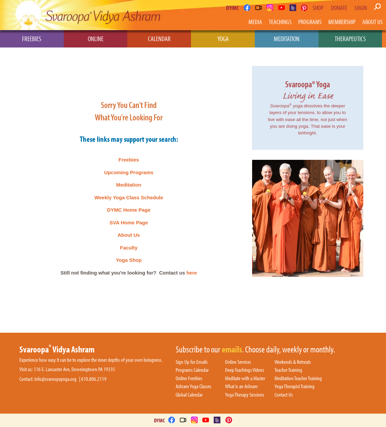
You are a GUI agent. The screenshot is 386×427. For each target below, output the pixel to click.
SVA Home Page (129, 222)
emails (232, 350)
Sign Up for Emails (192, 362)
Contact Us (283, 395)
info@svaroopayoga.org (55, 379)
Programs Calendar (192, 370)
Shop (318, 7)
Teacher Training (288, 370)
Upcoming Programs (129, 172)
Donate (339, 7)
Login (361, 7)
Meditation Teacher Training (298, 379)
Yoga (223, 38)
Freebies (31, 38)
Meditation (287, 38)
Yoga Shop (129, 260)
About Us (372, 21)
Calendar (159, 38)
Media (255, 21)
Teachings (280, 21)
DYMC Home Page (129, 210)
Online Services (238, 362)
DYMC (232, 7)
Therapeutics (350, 38)
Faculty (129, 247)
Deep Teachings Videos (244, 370)
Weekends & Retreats (292, 362)
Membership (342, 21)
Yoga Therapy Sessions (244, 395)
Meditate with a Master (245, 379)
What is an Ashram (241, 387)
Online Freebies (189, 379)
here (191, 273)
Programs (310, 21)
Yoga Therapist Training (294, 387)
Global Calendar (189, 395)
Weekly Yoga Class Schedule (128, 197)
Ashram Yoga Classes (193, 387)
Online (96, 38)
